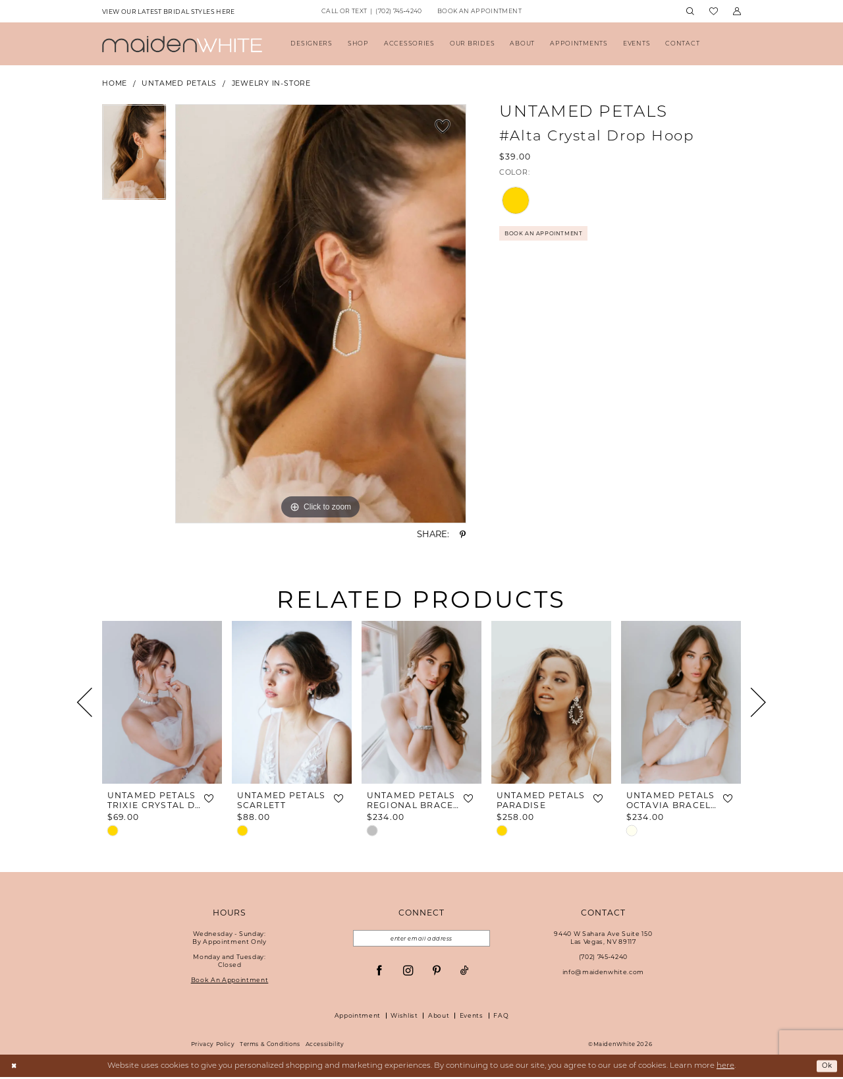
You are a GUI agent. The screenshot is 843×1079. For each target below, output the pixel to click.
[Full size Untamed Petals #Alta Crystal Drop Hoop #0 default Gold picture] (321, 314)
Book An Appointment (549, 235)
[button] (736, 11)
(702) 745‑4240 (603, 956)
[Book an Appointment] (479, 12)
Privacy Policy (213, 1046)
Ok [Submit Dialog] (825, 1067)
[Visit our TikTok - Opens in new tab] (465, 972)
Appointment (358, 1017)
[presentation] (162, 702)
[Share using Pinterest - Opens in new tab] (462, 534)
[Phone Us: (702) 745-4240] (371, 12)
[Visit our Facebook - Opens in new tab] (379, 972)
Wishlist (404, 1017)
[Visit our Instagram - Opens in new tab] (408, 972)
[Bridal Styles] (168, 11)
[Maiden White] (182, 44)
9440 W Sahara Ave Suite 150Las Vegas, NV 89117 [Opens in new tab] (603, 937)
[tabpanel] (134, 157)
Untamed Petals (179, 83)
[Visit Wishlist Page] (713, 11)
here (725, 1068)
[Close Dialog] (15, 1068)
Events (471, 1017)
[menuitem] (168, 11)
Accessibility (325, 1046)
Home (114, 83)
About (438, 1017)
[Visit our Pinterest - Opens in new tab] (436, 972)
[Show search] (689, 11)
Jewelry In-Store (271, 83)
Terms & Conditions (270, 1046)
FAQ (500, 1017)
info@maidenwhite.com (603, 972)
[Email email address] (421, 939)
